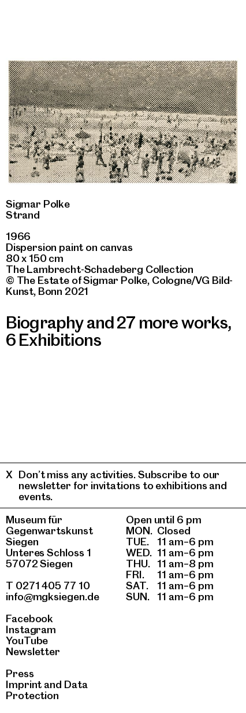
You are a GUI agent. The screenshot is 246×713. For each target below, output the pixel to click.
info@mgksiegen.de (52, 596)
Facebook (29, 618)
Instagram (31, 629)
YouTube (27, 640)
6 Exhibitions (53, 340)
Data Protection (47, 689)
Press (20, 673)
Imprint (24, 684)
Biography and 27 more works (117, 322)
